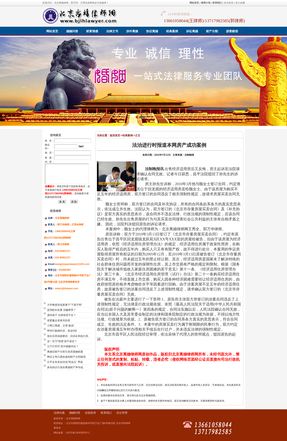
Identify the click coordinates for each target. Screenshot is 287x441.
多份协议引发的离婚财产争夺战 (65, 367)
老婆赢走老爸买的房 (58, 320)
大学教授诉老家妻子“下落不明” (64, 304)
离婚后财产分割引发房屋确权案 (65, 351)
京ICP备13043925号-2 (78, 432)
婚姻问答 (74, 412)
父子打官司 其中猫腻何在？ (63, 346)
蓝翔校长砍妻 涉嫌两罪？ (61, 309)
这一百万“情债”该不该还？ (62, 341)
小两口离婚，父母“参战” (61, 325)
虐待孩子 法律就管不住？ (61, 315)
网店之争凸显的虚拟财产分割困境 (66, 356)
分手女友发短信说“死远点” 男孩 (65, 361)
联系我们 (106, 412)
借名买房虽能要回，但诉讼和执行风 (67, 336)
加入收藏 (240, 2)
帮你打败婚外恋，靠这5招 (62, 330)
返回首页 (115, 135)
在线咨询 (90, 412)
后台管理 (121, 412)
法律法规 (59, 412)
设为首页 (228, 2)
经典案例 (127, 135)
